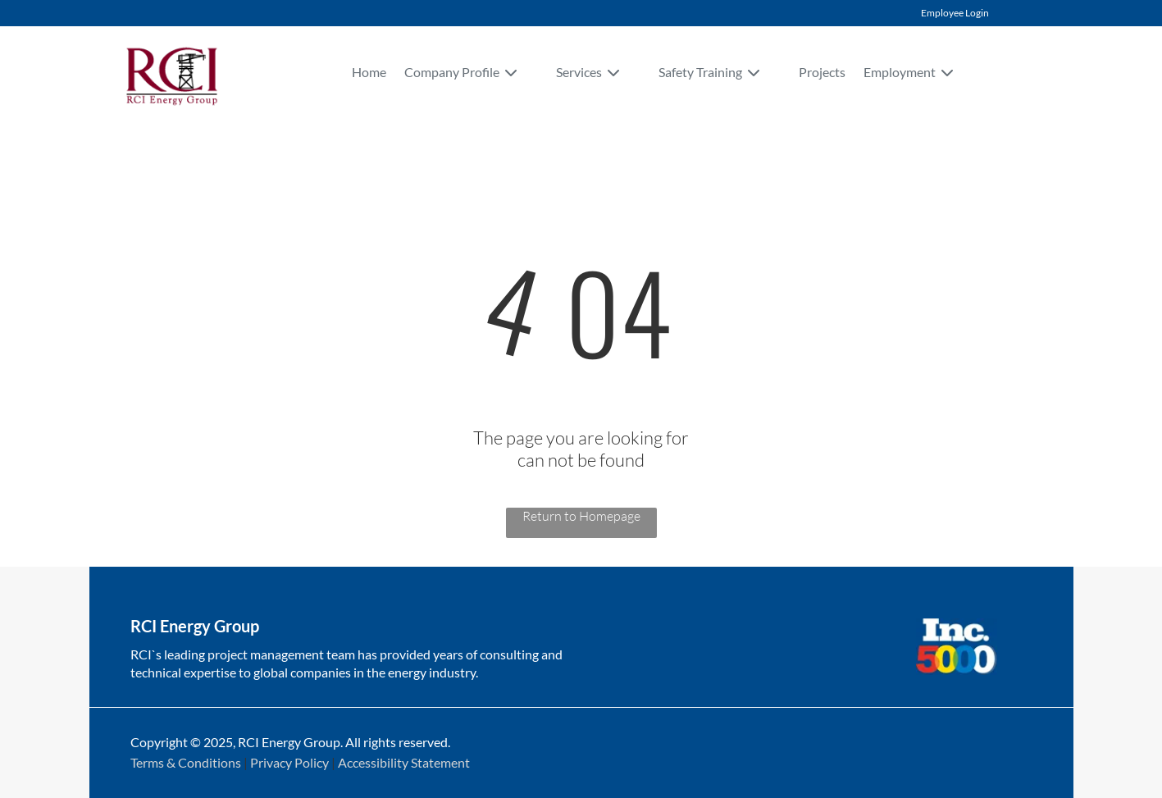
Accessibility (373, 762)
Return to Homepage (581, 516)
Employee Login (955, 13)
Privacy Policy (289, 762)
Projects (822, 72)
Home (369, 72)
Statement (440, 762)
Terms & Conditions (185, 762)
